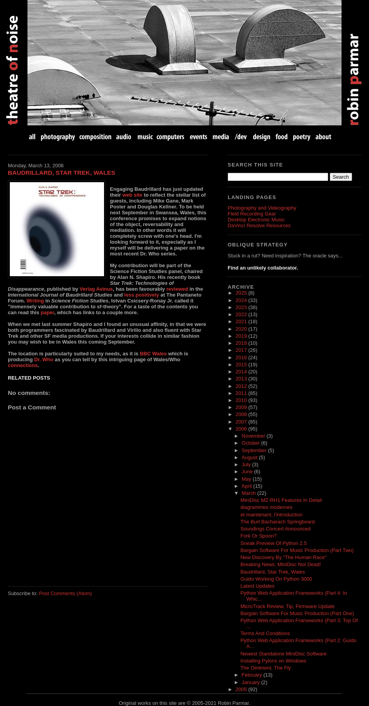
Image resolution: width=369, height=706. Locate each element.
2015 (242, 364)
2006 (242, 429)
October (251, 443)
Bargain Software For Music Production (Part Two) (296, 550)
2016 (242, 357)
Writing (35, 301)
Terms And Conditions (265, 633)
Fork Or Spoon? (258, 536)
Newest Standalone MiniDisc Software (283, 654)
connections (23, 365)
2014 (242, 372)
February (252, 675)
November (254, 436)
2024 (242, 300)
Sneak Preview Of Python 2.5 (273, 543)
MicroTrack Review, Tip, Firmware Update (287, 606)
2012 (242, 386)
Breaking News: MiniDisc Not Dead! (280, 564)
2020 (242, 329)
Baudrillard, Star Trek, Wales (61, 172)
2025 (242, 293)
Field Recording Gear (252, 214)
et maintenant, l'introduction (271, 515)
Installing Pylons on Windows (273, 661)
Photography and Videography (262, 208)
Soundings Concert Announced (275, 529)
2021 (242, 321)
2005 (242, 689)
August (250, 457)
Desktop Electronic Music (256, 220)
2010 (242, 400)
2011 (242, 393)
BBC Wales (153, 354)
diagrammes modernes (266, 507)
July (247, 464)
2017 (242, 350)
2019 (242, 336)
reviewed (177, 289)
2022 (242, 314)
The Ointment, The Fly (265, 668)
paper (48, 312)
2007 (242, 422)
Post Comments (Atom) (65, 593)
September (255, 450)
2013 (242, 379)
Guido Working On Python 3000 (276, 579)
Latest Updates (257, 586)
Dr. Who (43, 359)
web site (132, 195)
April (248, 486)
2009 (242, 407)
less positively (141, 295)
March (250, 493)
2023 (242, 307)
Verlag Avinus (96, 289)
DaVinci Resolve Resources (259, 225)
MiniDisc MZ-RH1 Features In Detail (281, 500)
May (247, 479)
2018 (242, 343)
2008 (242, 414)
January (251, 682)
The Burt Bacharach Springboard (277, 522)
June (248, 471)
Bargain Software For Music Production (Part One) (297, 613)
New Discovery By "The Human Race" (283, 557)
